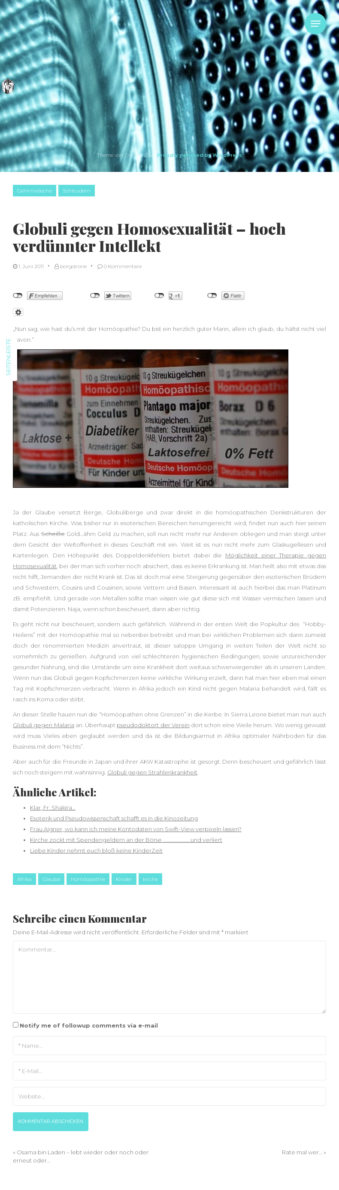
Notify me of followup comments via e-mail (89, 1025)
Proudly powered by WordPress (199, 155)
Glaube (51, 879)
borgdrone (70, 266)
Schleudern (77, 190)
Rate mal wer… (302, 1152)
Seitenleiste (8, 357)
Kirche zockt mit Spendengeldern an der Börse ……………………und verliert (126, 839)
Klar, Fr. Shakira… (53, 807)
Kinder (124, 879)
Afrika (24, 879)
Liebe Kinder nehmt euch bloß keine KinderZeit (96, 850)
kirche (150, 879)
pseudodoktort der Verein (153, 725)
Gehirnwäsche (34, 190)
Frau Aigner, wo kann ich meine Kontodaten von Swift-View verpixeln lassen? (136, 829)
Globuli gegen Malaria (43, 725)
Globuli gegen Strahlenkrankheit (152, 772)
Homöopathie (88, 879)
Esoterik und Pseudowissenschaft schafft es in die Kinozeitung (114, 818)
